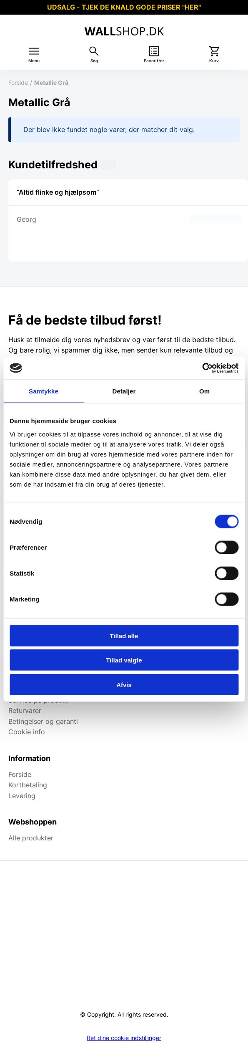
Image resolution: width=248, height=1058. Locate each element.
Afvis (124, 684)
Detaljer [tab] (124, 391)
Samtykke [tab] (43, 391)
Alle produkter (30, 838)
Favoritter (154, 60)
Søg (94, 60)
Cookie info (26, 732)
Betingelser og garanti (43, 721)
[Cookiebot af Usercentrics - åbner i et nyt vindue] (201, 368)
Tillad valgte (124, 660)
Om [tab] (204, 391)
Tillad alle (124, 635)
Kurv (214, 60)
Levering (21, 796)
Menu (34, 60)
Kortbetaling (27, 785)
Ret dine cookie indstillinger (124, 1038)
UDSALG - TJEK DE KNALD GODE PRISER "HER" (124, 7)
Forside (18, 82)
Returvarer (24, 710)
